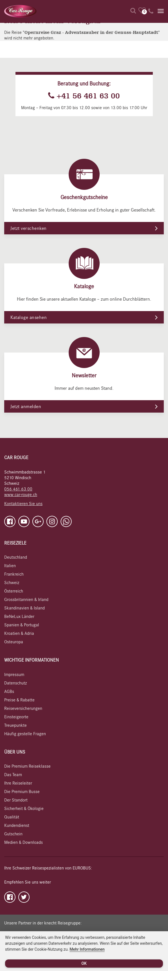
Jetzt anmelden (25, 406)
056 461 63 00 (18, 489)
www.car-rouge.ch (20, 494)
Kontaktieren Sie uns (23, 503)
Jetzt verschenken (28, 228)
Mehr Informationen (87, 949)
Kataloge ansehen (28, 317)
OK (84, 963)
